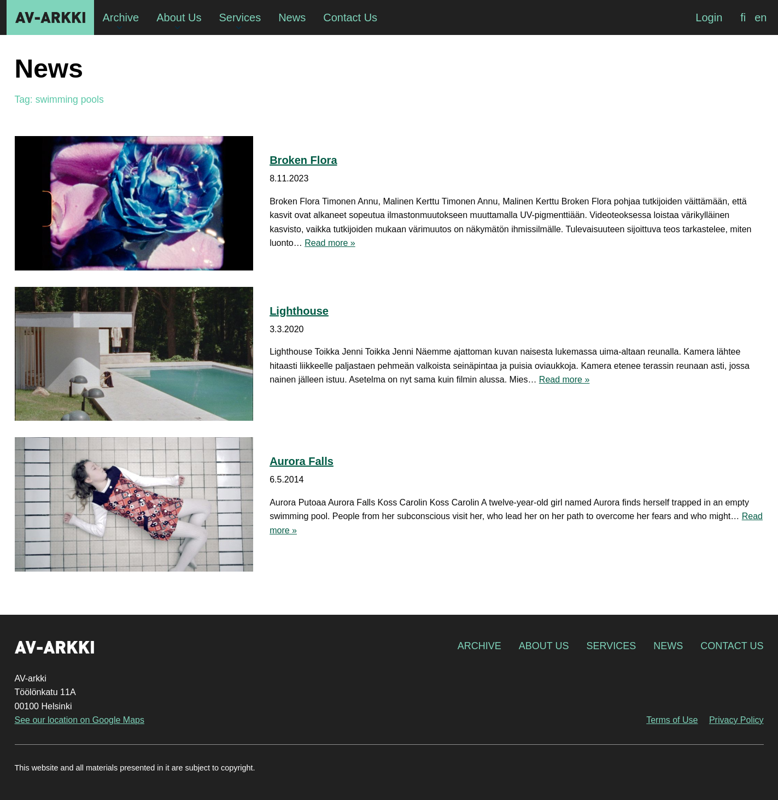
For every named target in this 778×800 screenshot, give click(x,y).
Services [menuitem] (240, 17)
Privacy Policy (736, 720)
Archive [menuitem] (121, 17)
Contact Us (731, 646)
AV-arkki (50, 17)
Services (611, 646)
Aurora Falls (302, 461)
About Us (544, 646)
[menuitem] (743, 17)
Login (708, 17)
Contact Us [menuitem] (350, 17)
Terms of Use (672, 720)
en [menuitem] (760, 17)
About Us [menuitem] (178, 17)
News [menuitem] (292, 17)
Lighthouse (299, 311)
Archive (479, 646)
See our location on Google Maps (79, 720)
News (668, 646)
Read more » (330, 243)
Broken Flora (303, 160)
